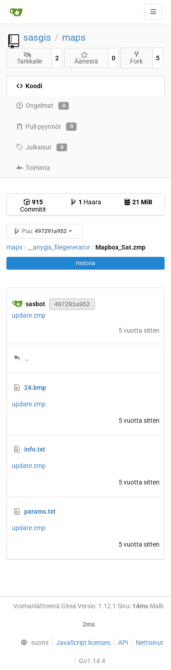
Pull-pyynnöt (46, 126)
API (123, 642)
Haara (85, 202)
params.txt (40, 511)
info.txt (34, 449)
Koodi (29, 86)
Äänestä (86, 58)
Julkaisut (41, 148)
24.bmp (35, 387)
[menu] (32, 642)
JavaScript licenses (83, 642)
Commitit (33, 205)
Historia (85, 263)
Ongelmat (42, 106)
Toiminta (33, 167)
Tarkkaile (29, 58)
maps (74, 37)
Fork (136, 58)
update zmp (29, 315)
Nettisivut (149, 642)
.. (27, 358)
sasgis (37, 37)
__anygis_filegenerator (58, 247)
